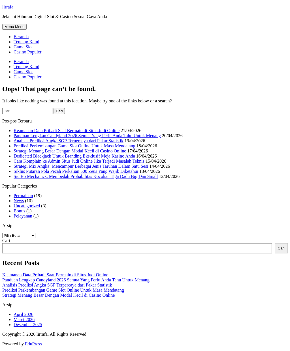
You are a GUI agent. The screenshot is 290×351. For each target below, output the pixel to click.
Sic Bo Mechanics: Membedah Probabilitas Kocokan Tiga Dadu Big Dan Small (86, 176)
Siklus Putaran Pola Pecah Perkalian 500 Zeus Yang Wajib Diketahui (76, 171)
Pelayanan (23, 216)
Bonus (19, 210)
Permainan (23, 195)
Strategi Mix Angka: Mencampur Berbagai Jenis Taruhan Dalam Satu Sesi (81, 166)
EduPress (33, 343)
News (19, 200)
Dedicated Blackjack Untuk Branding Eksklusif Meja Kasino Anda (74, 156)
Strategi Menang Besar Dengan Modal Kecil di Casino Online (70, 150)
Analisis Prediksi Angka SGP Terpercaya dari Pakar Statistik (68, 140)
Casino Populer (27, 51)
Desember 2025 (28, 324)
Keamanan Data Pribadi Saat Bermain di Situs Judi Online (67, 130)
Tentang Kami (26, 41)
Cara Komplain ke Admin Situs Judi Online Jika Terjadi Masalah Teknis (79, 161)
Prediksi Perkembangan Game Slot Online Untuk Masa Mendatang (74, 145)
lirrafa (7, 7)
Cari (6, 240)
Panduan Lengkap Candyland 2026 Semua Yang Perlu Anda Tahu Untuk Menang (87, 135)
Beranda (21, 36)
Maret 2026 (24, 319)
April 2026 (23, 314)
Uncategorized (27, 205)
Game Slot (23, 46)
